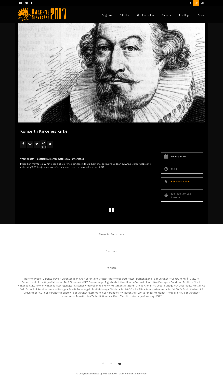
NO (196, 3)
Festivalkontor (96, 326)
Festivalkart (136, 326)
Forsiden (38, 326)
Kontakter (117, 326)
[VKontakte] (119, 364)
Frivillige (185, 326)
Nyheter (169, 326)
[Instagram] (111, 364)
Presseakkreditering (91, 331)
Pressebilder (116, 331)
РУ (190, 3)
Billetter (153, 326)
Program (54, 326)
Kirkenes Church (180, 181)
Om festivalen (74, 326)
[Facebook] (103, 364)
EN (202, 3)
